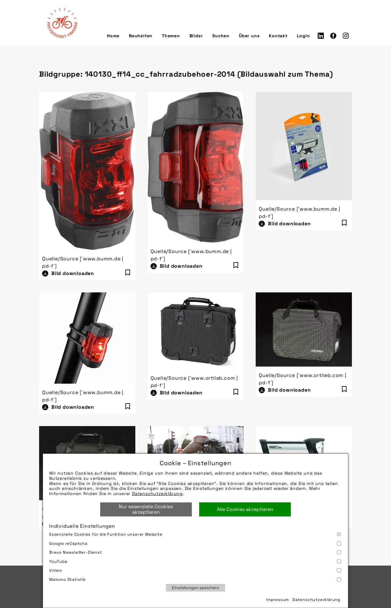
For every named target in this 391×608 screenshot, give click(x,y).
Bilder (196, 35)
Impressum (277, 599)
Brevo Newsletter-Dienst (195, 552)
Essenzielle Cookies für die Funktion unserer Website (195, 534)
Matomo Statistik (195, 579)
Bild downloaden (72, 273)
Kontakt (278, 35)
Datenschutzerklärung (157, 493)
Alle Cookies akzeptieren (245, 509)
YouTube (195, 561)
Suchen (220, 35)
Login (303, 35)
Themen (171, 35)
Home (113, 35)
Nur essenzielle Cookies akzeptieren (146, 509)
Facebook (333, 36)
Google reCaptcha (195, 543)
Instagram (346, 36)
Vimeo (195, 570)
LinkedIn (321, 36)
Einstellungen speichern (195, 587)
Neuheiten (140, 35)
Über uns (249, 35)
